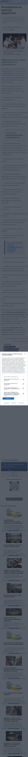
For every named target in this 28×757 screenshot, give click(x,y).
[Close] (25, 354)
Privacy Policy (21, 403)
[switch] (23, 379)
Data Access (13, 403)
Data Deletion (6, 403)
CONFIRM (8, 398)
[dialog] (14, 378)
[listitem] (14, 376)
